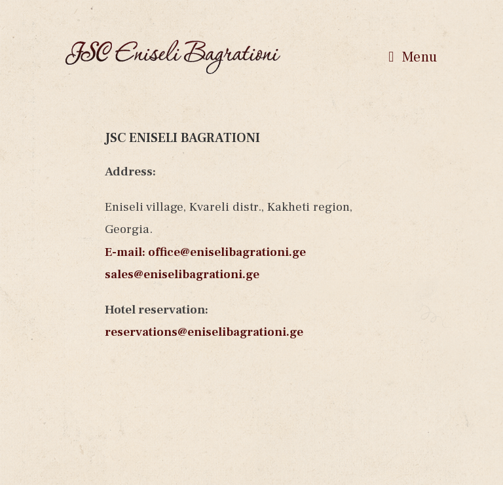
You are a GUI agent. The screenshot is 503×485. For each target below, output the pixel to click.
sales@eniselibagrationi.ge (182, 274)
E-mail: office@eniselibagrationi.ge (205, 252)
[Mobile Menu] (413, 57)
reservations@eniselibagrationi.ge (204, 332)
